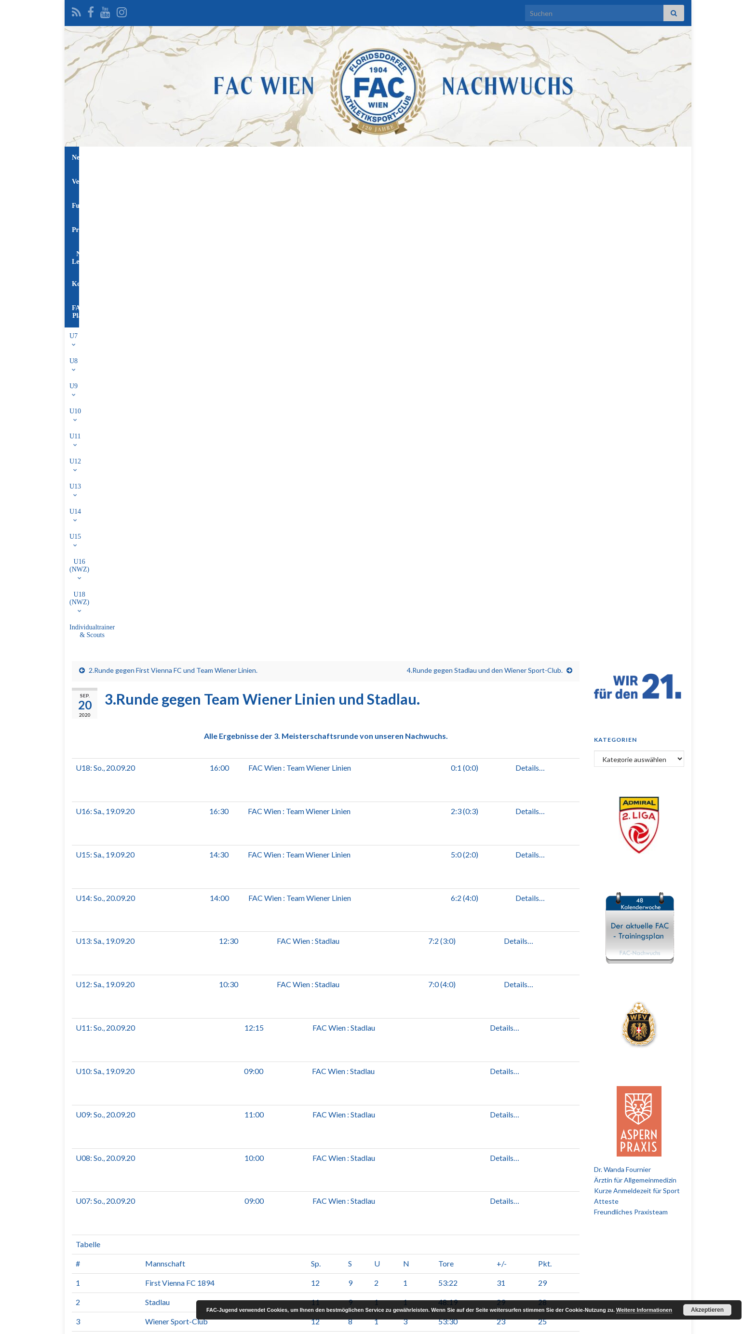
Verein (280, 157)
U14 (366, 179)
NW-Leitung (410, 157)
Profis (368, 157)
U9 (227, 179)
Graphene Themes (149, 1322)
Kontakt (457, 157)
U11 (281, 179)
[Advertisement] (378, 1147)
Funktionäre (324, 157)
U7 (177, 179)
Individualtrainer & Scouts (550, 179)
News (247, 157)
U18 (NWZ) (483, 179)
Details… (530, 312)
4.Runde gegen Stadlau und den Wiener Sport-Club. (485, 215)
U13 (338, 179)
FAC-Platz (501, 157)
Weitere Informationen (644, 1310)
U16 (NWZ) (433, 179)
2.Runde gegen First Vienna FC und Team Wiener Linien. (173, 215)
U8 (202, 179)
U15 (394, 179)
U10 (253, 179)
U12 (310, 179)
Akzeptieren (707, 1310)
